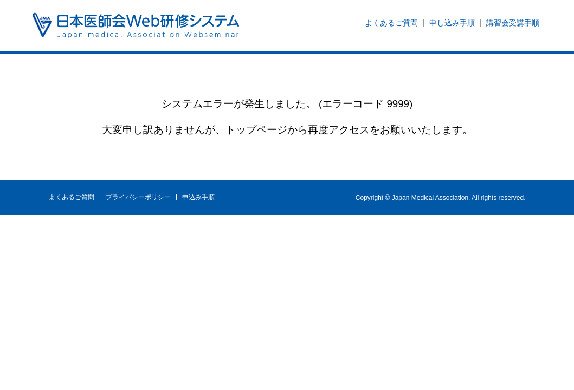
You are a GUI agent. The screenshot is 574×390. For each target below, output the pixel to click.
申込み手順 (198, 197)
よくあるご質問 (391, 22)
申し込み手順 (452, 22)
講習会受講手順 (512, 22)
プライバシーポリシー (138, 197)
